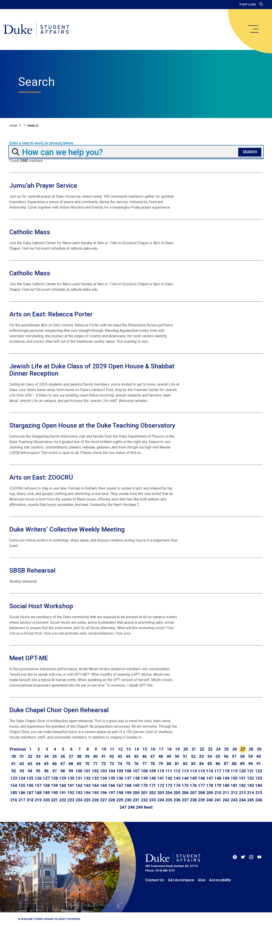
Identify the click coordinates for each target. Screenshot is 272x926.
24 (218, 749)
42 (111, 756)
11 (112, 749)
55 (218, 756)
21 (193, 749)
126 (38, 778)
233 (152, 800)
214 (250, 792)
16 (153, 749)
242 (226, 800)
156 (30, 785)
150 (234, 778)
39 (87, 756)
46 (144, 756)
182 (242, 785)
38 (79, 756)
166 (111, 785)
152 (250, 778)
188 (38, 792)
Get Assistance (181, 880)
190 (54, 792)
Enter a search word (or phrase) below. (41, 143)
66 (54, 763)
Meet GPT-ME (28, 658)
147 (209, 778)
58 (242, 756)
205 (177, 792)
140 (152, 778)
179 (217, 785)
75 (128, 763)
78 (152, 763)
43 (120, 756)
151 (242, 778)
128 (54, 778)
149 (226, 778)
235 (168, 800)
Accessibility (220, 880)
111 (168, 770)
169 (136, 785)
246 (258, 800)
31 (22, 756)
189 (46, 792)
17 (161, 749)
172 (160, 785)
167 (119, 785)
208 (201, 792)
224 (79, 800)
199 (128, 792)
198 (119, 792)
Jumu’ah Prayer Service (43, 185)
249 (139, 807)
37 (71, 756)
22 (202, 749)
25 (226, 749)
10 (104, 749)
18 (169, 749)
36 (62, 756)
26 (234, 749)
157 (38, 785)
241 (217, 800)
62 (22, 763)
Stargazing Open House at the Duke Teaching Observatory (92, 425)
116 (209, 770)
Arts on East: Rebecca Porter (51, 314)
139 (144, 778)
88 (234, 763)
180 (226, 785)
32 (30, 756)
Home (13, 125)
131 (79, 778)
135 (111, 778)
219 (38, 800)
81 (177, 763)
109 (152, 770)
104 (111, 770)
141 (160, 778)
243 (234, 800)
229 (119, 800)
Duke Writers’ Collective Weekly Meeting (67, 529)
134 (103, 778)
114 (193, 770)
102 (95, 770)
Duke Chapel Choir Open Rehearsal (59, 710)
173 (168, 785)
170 (144, 785)
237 (185, 800)
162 (79, 785)
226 (95, 800)
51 (185, 756)
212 (234, 792)
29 (259, 749)
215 (258, 792)
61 (13, 763)
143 (177, 778)
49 (169, 756)
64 (38, 763)
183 (250, 785)
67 (62, 763)
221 (54, 800)
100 (79, 770)
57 (234, 756)
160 (62, 785)
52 (193, 756)
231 (136, 800)
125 (30, 778)
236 (177, 800)
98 (62, 770)
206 (185, 792)
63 (30, 763)
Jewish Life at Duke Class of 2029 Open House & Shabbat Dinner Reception (91, 369)
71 (95, 763)
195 (95, 792)
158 (46, 785)
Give (202, 880)
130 (70, 778)
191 (62, 792)
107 (136, 770)
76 (136, 763)
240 (209, 800)
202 (152, 792)
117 (217, 770)
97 (54, 770)
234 (160, 800)
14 (136, 749)
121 (250, 770)
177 (201, 785)
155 (21, 785)
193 (79, 792)
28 (251, 749)
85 (209, 763)
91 (258, 763)
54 (209, 756)
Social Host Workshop (41, 606)
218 (30, 800)
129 (62, 778)
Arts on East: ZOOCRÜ (41, 477)
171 (152, 785)
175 (185, 785)
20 (185, 749)
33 (38, 756)
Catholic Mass (29, 232)
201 (144, 792)
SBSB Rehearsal (32, 570)
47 (152, 756)
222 (62, 800)
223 (70, 800)
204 (168, 792)
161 (70, 785)
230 (128, 800)
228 (111, 800)
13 (128, 749)
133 (95, 778)
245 (250, 800)
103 (103, 770)
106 (128, 770)
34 (46, 756)
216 (13, 800)
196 (103, 792)
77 (144, 763)
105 (119, 770)
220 (46, 800)
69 (79, 763)
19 (177, 749)
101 (87, 770)
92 (13, 770)
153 (258, 778)
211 (226, 792)
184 (258, 785)
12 (120, 749)
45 (136, 756)
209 (209, 792)
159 (54, 785)
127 (46, 778)
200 (136, 792)
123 (13, 778)
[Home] (37, 29)
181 (234, 785)
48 (160, 756)
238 (193, 800)
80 (169, 763)
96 (46, 770)
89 (242, 763)
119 (234, 770)
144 (185, 778)
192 (70, 792)
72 (103, 763)
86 (218, 763)
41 (103, 756)
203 (160, 792)
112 (177, 770)
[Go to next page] (148, 807)
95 (38, 770)
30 (13, 756)
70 (87, 763)
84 (201, 763)
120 (242, 770)
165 (103, 785)
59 (250, 756)
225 (87, 800)
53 (201, 756)
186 (21, 792)
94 (30, 770)
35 (54, 756)
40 (95, 756)
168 (128, 785)
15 (144, 749)
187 (30, 792)
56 (226, 756)
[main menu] (252, 29)
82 (185, 763)
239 (201, 800)
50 (177, 756)
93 (22, 770)
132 (87, 778)
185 (13, 792)
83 (193, 763)
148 (217, 778)
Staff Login (247, 4)
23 (210, 749)
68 (71, 763)
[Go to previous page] (18, 749)
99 (71, 770)
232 (144, 800)
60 (258, 756)
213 (242, 792)
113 (185, 770)
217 (21, 800)
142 (168, 778)
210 (217, 792)
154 (13, 785)
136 (119, 778)
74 (120, 763)
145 (193, 778)
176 (193, 785)
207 (193, 792)
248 (131, 807)
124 (21, 778)
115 (201, 770)
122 (258, 770)
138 (136, 778)
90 (250, 763)
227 (103, 800)
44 (128, 756)
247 (123, 807)
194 (87, 792)
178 (209, 785)
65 (46, 763)
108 (144, 770)
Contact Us (154, 880)
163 (87, 785)
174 (177, 785)
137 (128, 778)
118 (226, 770)
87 (226, 763)
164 (95, 785)
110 (160, 770)
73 (111, 763)
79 (160, 763)
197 (111, 792)
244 (242, 800)
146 (201, 778)
